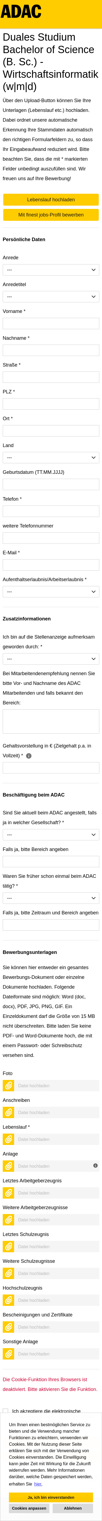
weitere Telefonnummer (28, 526)
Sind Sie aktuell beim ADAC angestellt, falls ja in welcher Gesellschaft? (50, 817)
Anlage (10, 1154)
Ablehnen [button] (73, 1508)
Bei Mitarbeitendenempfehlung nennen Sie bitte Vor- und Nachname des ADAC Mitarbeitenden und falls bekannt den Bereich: (49, 688)
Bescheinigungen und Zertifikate (37, 1315)
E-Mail (11, 552)
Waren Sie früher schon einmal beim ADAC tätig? (49, 881)
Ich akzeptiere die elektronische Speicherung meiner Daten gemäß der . (53, 1411)
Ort (8, 418)
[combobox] (51, 270)
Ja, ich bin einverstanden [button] (51, 1497)
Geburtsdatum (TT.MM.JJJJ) (33, 472)
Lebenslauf (16, 1127)
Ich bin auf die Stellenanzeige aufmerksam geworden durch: (49, 641)
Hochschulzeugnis (22, 1288)
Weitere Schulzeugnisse (29, 1261)
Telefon (12, 499)
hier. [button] (38, 1484)
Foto (7, 1073)
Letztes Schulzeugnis (26, 1234)
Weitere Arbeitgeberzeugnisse (35, 1207)
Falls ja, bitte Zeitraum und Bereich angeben (50, 912)
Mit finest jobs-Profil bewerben (51, 215)
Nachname (16, 338)
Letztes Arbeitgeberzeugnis (32, 1180)
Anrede (10, 257)
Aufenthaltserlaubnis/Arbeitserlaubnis (45, 579)
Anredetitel (14, 284)
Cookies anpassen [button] (29, 1508)
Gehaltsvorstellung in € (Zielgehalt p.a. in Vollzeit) (47, 750)
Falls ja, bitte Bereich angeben (35, 849)
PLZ (9, 391)
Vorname (14, 311)
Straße (12, 365)
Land (8, 445)
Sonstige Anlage (20, 1341)
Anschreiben (16, 1100)
